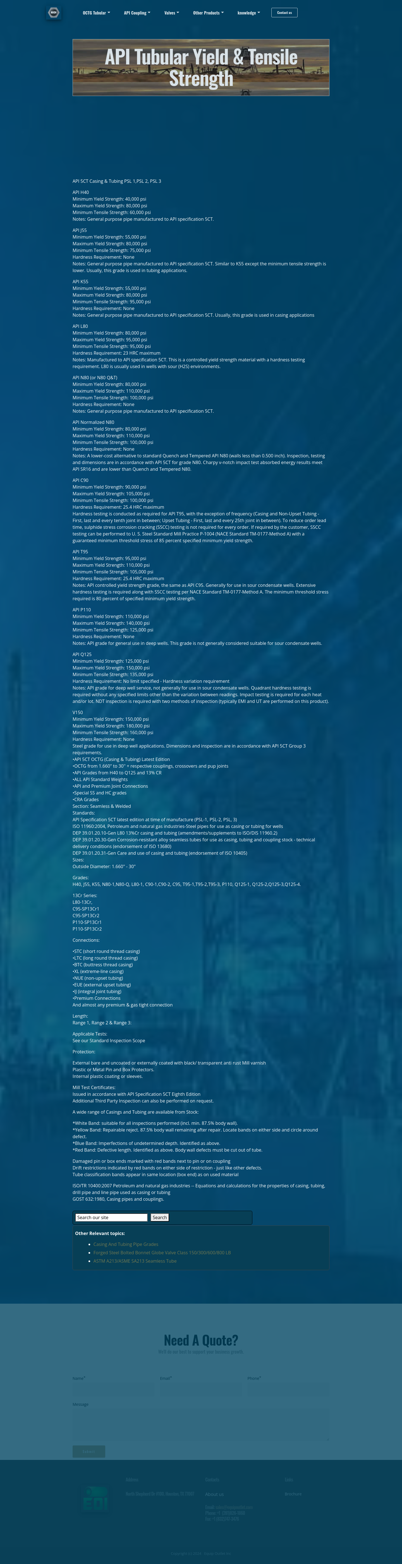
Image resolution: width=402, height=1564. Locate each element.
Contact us (284, 12)
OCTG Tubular (94, 12)
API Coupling (135, 12)
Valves (169, 12)
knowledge (247, 12)
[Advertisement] (201, 135)
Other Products (206, 12)
